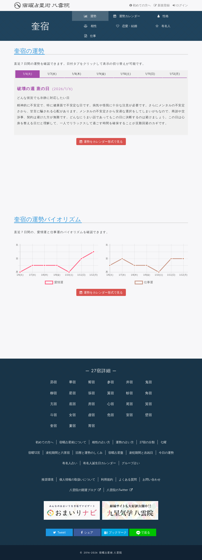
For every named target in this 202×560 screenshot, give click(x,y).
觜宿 (91, 382)
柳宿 (53, 393)
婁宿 (72, 425)
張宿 (91, 393)
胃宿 (91, 425)
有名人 (163, 26)
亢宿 (53, 404)
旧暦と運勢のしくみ (89, 452)
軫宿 (129, 393)
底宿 (72, 404)
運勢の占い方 (125, 442)
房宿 (91, 404)
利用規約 (107, 479)
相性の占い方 (101, 442)
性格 (163, 16)
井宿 (129, 382)
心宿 (110, 404)
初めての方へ (140, 5)
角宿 (148, 393)
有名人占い (69, 463)
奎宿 (53, 425)
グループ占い (131, 463)
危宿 (110, 415)
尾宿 (129, 404)
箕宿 (148, 404)
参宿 (110, 382)
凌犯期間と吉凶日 (141, 452)
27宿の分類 (147, 442)
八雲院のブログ (85, 490)
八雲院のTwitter (120, 490)
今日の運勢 (166, 452)
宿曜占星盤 (115, 452)
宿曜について (72, 442)
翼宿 (110, 393)
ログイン (180, 5)
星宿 (72, 393)
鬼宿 (148, 382)
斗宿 (53, 415)
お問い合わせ (151, 479)
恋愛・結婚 (126, 26)
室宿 (129, 415)
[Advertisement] (101, 177)
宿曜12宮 (34, 452)
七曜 (163, 442)
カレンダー (126, 16)
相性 (90, 26)
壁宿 (148, 415)
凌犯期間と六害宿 (58, 452)
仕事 (90, 36)
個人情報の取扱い (77, 479)
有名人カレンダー (99, 463)
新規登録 (161, 5)
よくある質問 (128, 479)
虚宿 (91, 415)
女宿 (72, 415)
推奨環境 (47, 479)
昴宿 (53, 382)
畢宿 (72, 382)
